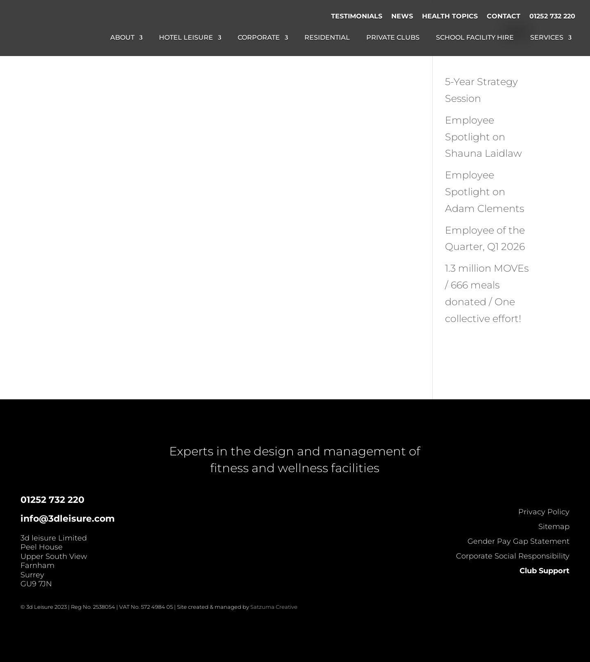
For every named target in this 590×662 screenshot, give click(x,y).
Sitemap (554, 526)
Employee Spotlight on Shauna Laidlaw (483, 137)
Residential (327, 38)
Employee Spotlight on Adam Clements (484, 191)
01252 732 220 (552, 16)
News (402, 16)
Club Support (545, 570)
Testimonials (356, 16)
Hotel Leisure (186, 38)
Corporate (259, 38)
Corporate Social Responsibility (513, 556)
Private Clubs (393, 38)
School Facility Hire (475, 38)
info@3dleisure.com (67, 518)
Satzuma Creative (273, 606)
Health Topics (450, 16)
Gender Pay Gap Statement (518, 541)
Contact (503, 16)
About (122, 38)
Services (546, 38)
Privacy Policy (544, 511)
